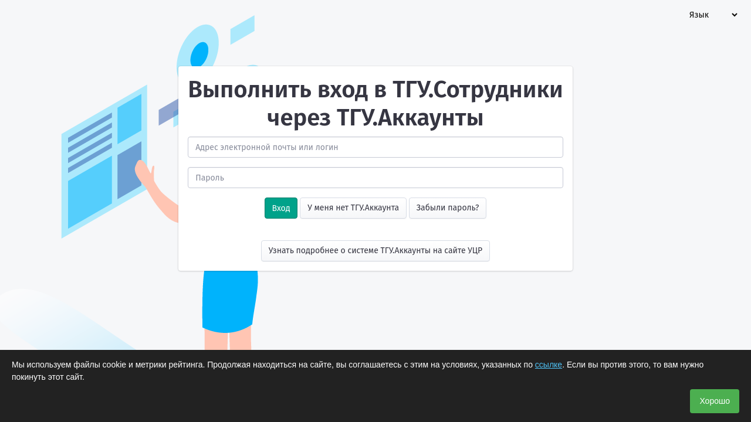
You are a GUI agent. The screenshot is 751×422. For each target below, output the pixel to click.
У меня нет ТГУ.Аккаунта (353, 208)
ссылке (548, 364)
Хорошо (714, 401)
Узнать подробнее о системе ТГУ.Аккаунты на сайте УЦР (376, 251)
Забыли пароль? (448, 208)
